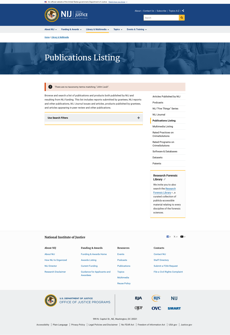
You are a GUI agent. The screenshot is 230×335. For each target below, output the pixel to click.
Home (47, 37)
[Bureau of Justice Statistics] (156, 300)
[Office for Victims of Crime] (156, 308)
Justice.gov (186, 324)
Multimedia (123, 277)
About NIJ (50, 254)
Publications (123, 266)
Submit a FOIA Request (166, 266)
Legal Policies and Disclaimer (103, 324)
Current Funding (89, 266)
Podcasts (122, 260)
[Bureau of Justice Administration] (138, 296)
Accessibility (43, 324)
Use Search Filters (58, 117)
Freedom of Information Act (151, 324)
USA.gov (173, 324)
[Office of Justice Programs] (52, 15)
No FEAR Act (127, 324)
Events (120, 254)
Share (184, 11)
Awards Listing (88, 260)
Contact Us (148, 11)
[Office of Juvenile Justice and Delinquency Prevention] (138, 309)
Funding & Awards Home (94, 254)
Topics (120, 271)
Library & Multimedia (60, 37)
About (138, 11)
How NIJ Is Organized (56, 260)
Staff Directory (161, 260)
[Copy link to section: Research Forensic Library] (163, 179)
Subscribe (161, 11)
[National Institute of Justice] (174, 297)
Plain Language (60, 324)
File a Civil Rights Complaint (168, 271)
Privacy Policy (78, 324)
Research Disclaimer (55, 271)
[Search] (161, 18)
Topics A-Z (174, 11)
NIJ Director (51, 266)
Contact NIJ (160, 254)
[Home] (74, 15)
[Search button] (182, 18)
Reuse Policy (124, 283)
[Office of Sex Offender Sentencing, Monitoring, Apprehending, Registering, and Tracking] (174, 307)
